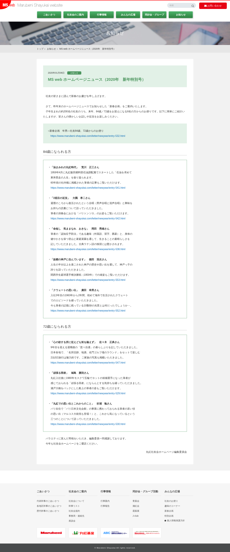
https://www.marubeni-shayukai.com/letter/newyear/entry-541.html (88, 187)
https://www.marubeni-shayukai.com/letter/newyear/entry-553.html (88, 280)
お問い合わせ (213, 5)
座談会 (72, 521)
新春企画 (169, 511)
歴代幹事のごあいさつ (48, 511)
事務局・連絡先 (76, 516)
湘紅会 (136, 506)
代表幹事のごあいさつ (48, 501)
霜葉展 (136, 511)
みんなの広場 (128, 14)
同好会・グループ (154, 14)
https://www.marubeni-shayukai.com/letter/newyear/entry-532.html (87, 136)
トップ (40, 49)
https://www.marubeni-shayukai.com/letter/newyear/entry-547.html (88, 362)
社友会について (76, 501)
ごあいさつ (49, 14)
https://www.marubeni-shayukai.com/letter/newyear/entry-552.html (88, 310)
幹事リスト (74, 506)
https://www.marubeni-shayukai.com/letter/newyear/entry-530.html (88, 424)
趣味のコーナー (172, 506)
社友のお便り (171, 501)
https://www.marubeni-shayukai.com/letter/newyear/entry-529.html (88, 393)
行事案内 (105, 501)
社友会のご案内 (75, 14)
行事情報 (102, 14)
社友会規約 (74, 511)
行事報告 (105, 506)
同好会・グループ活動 (145, 491)
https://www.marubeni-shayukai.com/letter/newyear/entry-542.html (88, 218)
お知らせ (181, 14)
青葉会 (136, 501)
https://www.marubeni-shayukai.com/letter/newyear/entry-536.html (88, 249)
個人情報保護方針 (176, 520)
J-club (135, 516)
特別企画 (169, 516)
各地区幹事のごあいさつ (49, 506)
